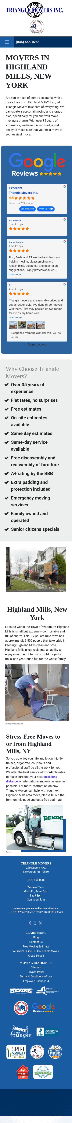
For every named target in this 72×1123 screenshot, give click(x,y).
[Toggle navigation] (7, 42)
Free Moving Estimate (36, 946)
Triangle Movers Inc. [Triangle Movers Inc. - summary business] (23, 193)
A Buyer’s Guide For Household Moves (36, 951)
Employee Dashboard (36, 981)
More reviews (37, 344)
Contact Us (36, 942)
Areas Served (36, 955)
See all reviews (27, 209)
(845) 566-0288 (28, 42)
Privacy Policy (36, 972)
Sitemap (36, 967)
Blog (36, 937)
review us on (44, 209)
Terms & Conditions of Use (36, 976)
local (46, 777)
